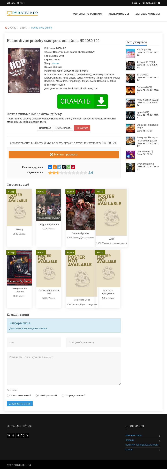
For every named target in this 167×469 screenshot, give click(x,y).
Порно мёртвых (80, 233)
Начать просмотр (63, 154)
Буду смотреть (63, 128)
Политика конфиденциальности (142, 445)
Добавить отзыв (19, 403)
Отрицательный (73, 395)
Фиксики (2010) (145, 151)
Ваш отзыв (12, 389)
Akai (111, 238)
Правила (130, 440)
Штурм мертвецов (49, 224)
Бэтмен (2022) (144, 87)
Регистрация (149, 3)
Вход (134, 3)
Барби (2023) (144, 49)
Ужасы (55, 63)
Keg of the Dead (82, 299)
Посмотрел (45, 128)
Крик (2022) (143, 112)
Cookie (129, 450)
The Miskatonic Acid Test (49, 292)
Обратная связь (134, 435)
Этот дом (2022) (145, 164)
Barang (19, 229)
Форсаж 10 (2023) (146, 62)
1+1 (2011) (142, 74)
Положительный (19, 395)
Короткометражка (118, 243)
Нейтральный (46, 395)
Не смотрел (82, 128)
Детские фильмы (148, 14)
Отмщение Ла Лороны (19, 290)
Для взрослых (87, 237)
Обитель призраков (108, 292)
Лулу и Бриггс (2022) (148, 99)
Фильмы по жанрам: (87, 14)
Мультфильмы (119, 14)
